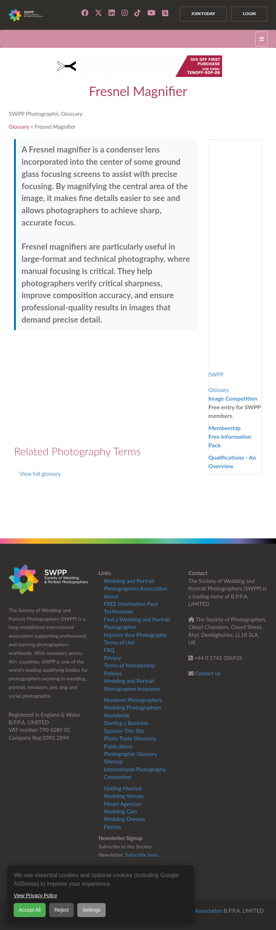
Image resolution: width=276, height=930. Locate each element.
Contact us (208, 673)
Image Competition (232, 398)
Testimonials (118, 611)
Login (249, 14)
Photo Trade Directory (130, 738)
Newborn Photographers (133, 700)
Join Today (203, 14)
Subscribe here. (142, 855)
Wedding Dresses (124, 819)
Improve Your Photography (135, 635)
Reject (61, 910)
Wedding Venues (124, 796)
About (111, 596)
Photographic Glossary (130, 754)
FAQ (109, 650)
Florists (112, 827)
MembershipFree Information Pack (229, 436)
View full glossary (40, 473)
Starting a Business (126, 723)
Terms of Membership (129, 665)
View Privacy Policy (35, 895)
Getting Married (123, 788)
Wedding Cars (120, 811)
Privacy (112, 658)
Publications (118, 746)
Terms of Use (119, 642)
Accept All (30, 910)
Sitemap (113, 761)
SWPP (216, 374)
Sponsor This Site (124, 731)
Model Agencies (123, 804)
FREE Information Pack (131, 604)
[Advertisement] (105, 387)
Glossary (19, 126)
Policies (112, 673)
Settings (91, 910)
